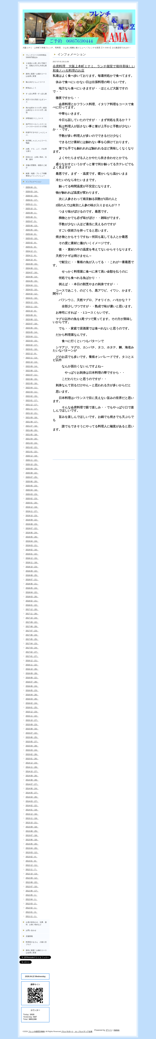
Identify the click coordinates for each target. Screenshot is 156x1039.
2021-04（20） (32, 439)
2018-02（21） (32, 601)
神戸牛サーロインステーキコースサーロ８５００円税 (36, 125)
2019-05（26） (32, 537)
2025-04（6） (31, 234)
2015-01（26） (32, 759)
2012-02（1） (31, 908)
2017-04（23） (32, 643)
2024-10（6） (31, 260)
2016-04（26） (32, 695)
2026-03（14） (32, 191)
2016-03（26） (32, 699)
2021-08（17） (32, 422)
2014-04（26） (32, 797)
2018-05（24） (32, 588)
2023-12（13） (32, 302)
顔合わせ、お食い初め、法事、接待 (36, 158)
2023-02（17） (32, 345)
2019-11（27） (32, 511)
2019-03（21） (32, 545)
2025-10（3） (31, 209)
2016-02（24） (32, 703)
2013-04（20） (32, 848)
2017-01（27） (32, 656)
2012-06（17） (32, 891)
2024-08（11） (32, 268)
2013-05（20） (32, 844)
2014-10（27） (32, 771)
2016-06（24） (32, 686)
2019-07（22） (32, 528)
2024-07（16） (32, 272)
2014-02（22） (32, 805)
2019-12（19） (32, 507)
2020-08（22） (32, 473)
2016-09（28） (32, 673)
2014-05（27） (32, 793)
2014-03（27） (32, 801)
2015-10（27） (32, 720)
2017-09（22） (32, 622)
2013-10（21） (32, 823)
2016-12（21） (32, 661)
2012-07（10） (32, 886)
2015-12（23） (32, 712)
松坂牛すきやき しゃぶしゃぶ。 (36, 133)
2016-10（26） (32, 669)
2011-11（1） (31, 916)
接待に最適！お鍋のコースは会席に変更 (36, 75)
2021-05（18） (32, 435)
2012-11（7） (31, 869)
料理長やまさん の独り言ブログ (36, 943)
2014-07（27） (32, 784)
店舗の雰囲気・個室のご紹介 (36, 166)
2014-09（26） (32, 776)
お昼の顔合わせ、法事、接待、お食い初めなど (36, 923)
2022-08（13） (32, 371)
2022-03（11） (32, 392)
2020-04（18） (32, 490)
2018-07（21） (32, 579)
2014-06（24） (32, 788)
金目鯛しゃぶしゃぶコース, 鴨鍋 (37, 142)
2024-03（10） (32, 290)
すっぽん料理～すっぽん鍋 (36, 94)
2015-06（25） (32, 737)
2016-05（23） (32, 690)
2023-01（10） (32, 349)
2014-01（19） (32, 810)
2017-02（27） (32, 652)
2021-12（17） (32, 405)
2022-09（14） (32, 366)
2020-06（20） (32, 481)
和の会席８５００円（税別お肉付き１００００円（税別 (36, 110)
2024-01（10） (32, 298)
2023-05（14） (32, 332)
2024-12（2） (31, 251)
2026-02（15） (32, 196)
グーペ (109, 1030)
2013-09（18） (32, 827)
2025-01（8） (31, 247)
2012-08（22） (32, 882)
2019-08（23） (32, 524)
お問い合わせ (31, 930)
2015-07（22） (32, 733)
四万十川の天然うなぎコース (36, 101)
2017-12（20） (32, 609)
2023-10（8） (31, 311)
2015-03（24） (32, 750)
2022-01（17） (32, 400)
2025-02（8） (31, 243)
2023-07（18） (32, 324)
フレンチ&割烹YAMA (36, 1031)
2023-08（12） (32, 319)
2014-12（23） (32, 763)
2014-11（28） (32, 767)
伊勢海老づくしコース (34, 118)
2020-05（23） (32, 486)
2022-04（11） (32, 388)
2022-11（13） (32, 358)
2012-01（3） (31, 912)
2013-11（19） (32, 818)
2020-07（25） (32, 477)
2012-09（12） (32, 878)
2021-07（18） (32, 426)
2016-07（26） (32, 682)
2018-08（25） (32, 575)
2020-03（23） (32, 494)
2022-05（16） (32, 383)
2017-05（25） (32, 639)
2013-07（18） (32, 835)
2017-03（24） (32, 648)
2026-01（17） (32, 200)
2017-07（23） (32, 631)
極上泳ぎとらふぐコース (35, 82)
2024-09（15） (32, 264)
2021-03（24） (32, 443)
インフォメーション (33, 182)
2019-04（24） (32, 541)
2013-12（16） (32, 814)
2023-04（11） (32, 336)
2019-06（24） (32, 533)
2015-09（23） (32, 724)
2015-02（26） (32, 754)
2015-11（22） (32, 716)
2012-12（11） (32, 865)
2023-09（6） (31, 315)
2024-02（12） (32, 294)
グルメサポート (67, 1031)
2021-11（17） (32, 409)
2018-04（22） (32, 592)
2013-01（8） (31, 861)
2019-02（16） (32, 550)
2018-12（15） (32, 558)
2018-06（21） (32, 584)
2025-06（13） (32, 226)
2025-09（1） (31, 213)
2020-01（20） (32, 503)
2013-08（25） (32, 831)
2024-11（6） (31, 255)
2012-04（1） (31, 899)
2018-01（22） (32, 605)
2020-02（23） (32, 498)
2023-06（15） (32, 328)
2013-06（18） (32, 840)
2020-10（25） (32, 464)
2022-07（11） (32, 375)
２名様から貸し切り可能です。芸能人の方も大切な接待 (36, 65)
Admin (116, 1030)
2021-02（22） (32, 447)
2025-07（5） (31, 221)
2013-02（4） (31, 857)
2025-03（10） (32, 238)
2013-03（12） (32, 852)
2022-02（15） (32, 396)
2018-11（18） (32, 562)
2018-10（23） (32, 567)
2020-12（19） (32, 456)
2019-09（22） (32, 520)
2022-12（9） (31, 353)
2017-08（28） (32, 626)
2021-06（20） (32, 430)
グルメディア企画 (85, 1031)
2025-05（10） (32, 230)
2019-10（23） (32, 516)
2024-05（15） (32, 281)
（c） (76, 1031)
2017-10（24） (32, 618)
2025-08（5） (31, 217)
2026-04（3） (31, 187)
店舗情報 (29, 936)
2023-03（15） (32, 341)
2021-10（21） (32, 413)
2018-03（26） (32, 597)
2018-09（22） (32, 571)
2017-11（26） (32, 614)
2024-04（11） (32, 285)
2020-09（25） (32, 469)
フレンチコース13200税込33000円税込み (36, 56)
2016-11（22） (32, 665)
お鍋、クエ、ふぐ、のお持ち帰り (36, 150)
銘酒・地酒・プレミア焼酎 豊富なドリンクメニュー (38, 174)
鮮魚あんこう (31, 88)
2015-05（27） (32, 742)
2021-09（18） (32, 417)
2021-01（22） (32, 452)
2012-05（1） (31, 895)
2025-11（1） (31, 204)
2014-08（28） (32, 780)
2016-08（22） (32, 678)
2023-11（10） (32, 307)
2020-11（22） (32, 460)
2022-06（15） (32, 379)
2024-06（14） (32, 277)
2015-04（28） (32, 746)
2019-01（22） (32, 554)
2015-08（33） (32, 729)
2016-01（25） (32, 707)
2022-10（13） (32, 362)
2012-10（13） (32, 874)
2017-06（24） (32, 635)
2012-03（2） (31, 904)
